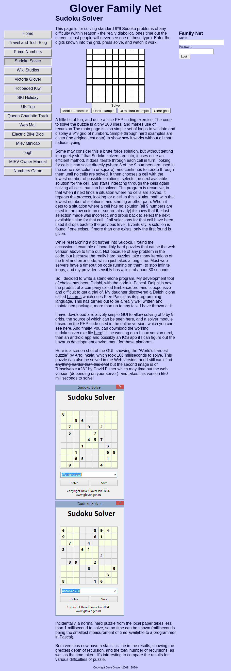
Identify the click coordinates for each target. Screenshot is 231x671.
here (130, 319)
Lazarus (74, 297)
